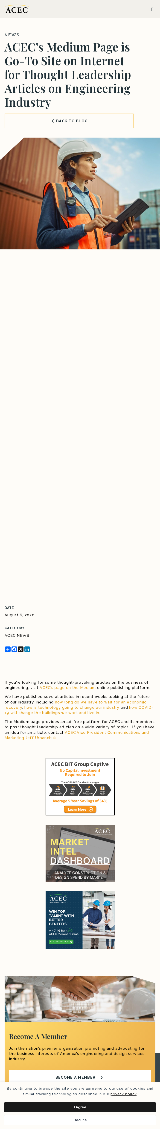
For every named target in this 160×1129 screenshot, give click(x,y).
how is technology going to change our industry (71, 707)
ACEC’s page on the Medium (68, 688)
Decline (80, 1120)
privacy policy (124, 1094)
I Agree (80, 1107)
